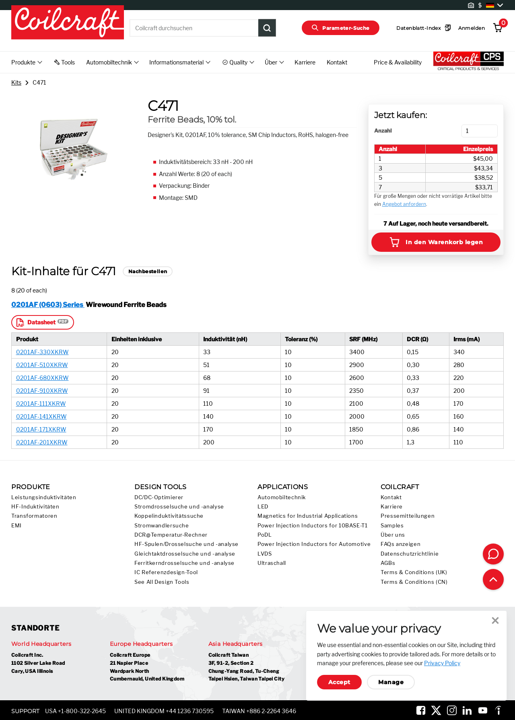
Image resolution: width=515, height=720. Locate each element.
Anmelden (471, 28)
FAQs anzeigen (400, 544)
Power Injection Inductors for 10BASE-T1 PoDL (313, 530)
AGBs (388, 563)
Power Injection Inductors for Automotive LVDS (314, 548)
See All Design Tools (162, 582)
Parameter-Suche (340, 27)
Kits (16, 82)
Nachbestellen (147, 271)
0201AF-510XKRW (42, 364)
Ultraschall (272, 563)
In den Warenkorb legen (436, 242)
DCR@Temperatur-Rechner (171, 535)
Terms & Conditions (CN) (414, 582)
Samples (392, 526)
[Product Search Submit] (267, 28)
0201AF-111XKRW (41, 403)
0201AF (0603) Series (47, 305)
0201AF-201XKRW (42, 442)
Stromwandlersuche (161, 526)
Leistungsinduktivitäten (43, 497)
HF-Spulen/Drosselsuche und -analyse (186, 544)
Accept (339, 682)
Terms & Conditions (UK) (414, 572)
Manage (391, 682)
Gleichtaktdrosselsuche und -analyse (184, 554)
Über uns (393, 535)
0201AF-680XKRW (42, 377)
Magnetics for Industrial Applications (308, 516)
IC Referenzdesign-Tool (166, 572)
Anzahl (382, 130)
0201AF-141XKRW (41, 416)
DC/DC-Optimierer (158, 497)
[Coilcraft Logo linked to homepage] (67, 23)
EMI (16, 526)
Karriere (305, 62)
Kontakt (337, 62)
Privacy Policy (442, 663)
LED (263, 507)
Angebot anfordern (404, 204)
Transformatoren (34, 516)
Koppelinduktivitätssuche (169, 516)
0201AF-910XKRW (42, 390)
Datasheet (35, 322)
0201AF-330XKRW (42, 352)
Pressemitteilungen (408, 516)
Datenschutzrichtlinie (410, 554)
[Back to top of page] (493, 579)
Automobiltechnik (282, 497)
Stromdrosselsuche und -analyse (179, 507)
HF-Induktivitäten (35, 507)
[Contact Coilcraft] (493, 554)
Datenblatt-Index (423, 27)
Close (495, 620)
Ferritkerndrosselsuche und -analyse (184, 563)
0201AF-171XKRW (41, 429)
